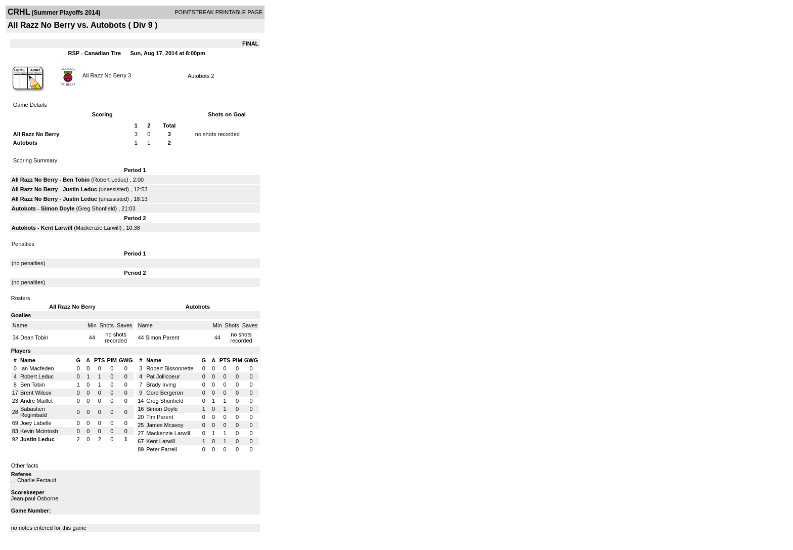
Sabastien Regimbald (33, 412)
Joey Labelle (36, 423)
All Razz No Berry (104, 75)
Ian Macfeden (37, 368)
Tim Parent (159, 417)
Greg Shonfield (96, 208)
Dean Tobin (34, 337)
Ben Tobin (76, 180)
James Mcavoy (164, 425)
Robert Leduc (109, 180)
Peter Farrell (161, 449)
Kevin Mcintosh (39, 431)
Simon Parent (163, 337)
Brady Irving (161, 385)
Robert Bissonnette (170, 368)
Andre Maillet (36, 401)
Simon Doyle (58, 208)
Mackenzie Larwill (98, 228)
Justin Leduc (80, 189)
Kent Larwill (56, 228)
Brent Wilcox (36, 393)
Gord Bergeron (164, 393)
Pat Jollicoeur (163, 376)
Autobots (198, 76)
